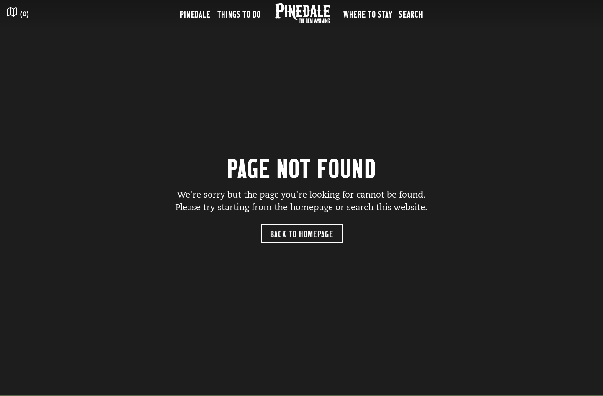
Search (411, 14)
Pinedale (195, 14)
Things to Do (239, 14)
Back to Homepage (301, 233)
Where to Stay (367, 14)
